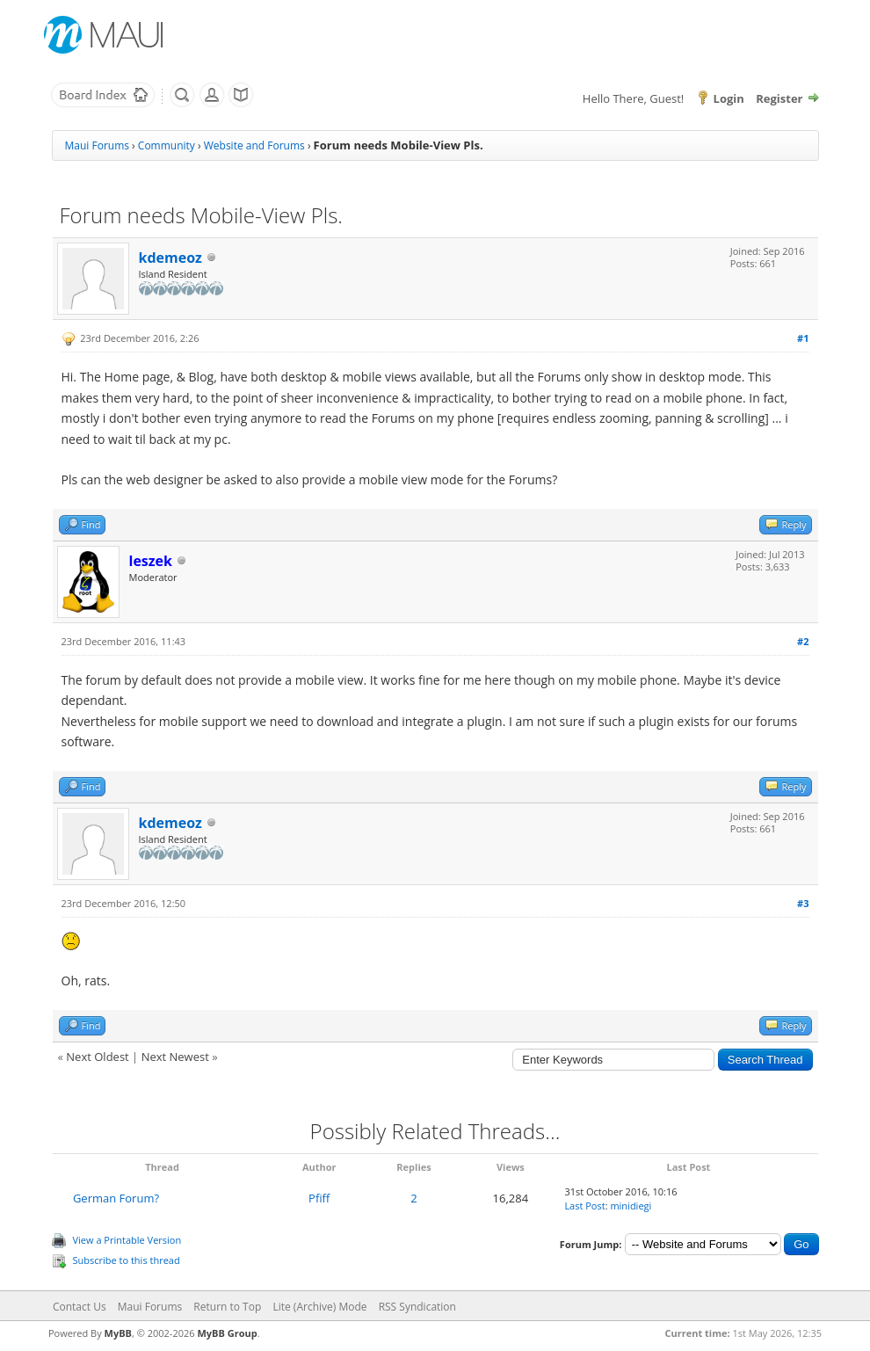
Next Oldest (97, 1056)
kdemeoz (170, 257)
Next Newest (175, 1056)
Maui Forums (97, 145)
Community (166, 145)
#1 (802, 338)
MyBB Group (227, 1333)
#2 (802, 641)
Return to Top (227, 1306)
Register (779, 98)
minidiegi (630, 1205)
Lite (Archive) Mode (319, 1306)
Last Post (584, 1205)
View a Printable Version (127, 1239)
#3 (802, 903)
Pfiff (319, 1198)
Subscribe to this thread (126, 1260)
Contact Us (79, 1306)
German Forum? (116, 1198)
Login (729, 98)
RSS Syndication (417, 1306)
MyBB (118, 1333)
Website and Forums (254, 145)
